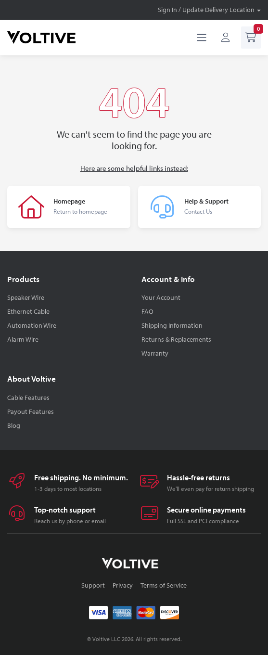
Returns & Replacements (176, 339)
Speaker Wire (25, 297)
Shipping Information (172, 325)
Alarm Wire (22, 339)
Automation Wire (31, 325)
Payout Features (30, 411)
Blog (13, 425)
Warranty (154, 353)
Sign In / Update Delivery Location (206, 9)
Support (93, 585)
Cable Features (28, 397)
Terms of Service (163, 585)
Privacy (123, 585)
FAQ (147, 311)
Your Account (160, 297)
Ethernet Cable (28, 311)
